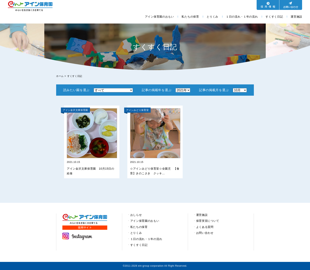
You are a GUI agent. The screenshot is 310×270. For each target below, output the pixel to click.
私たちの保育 (190, 16)
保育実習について (207, 220)
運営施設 (296, 16)
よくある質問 (205, 226)
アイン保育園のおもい (159, 16)
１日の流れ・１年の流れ (242, 16)
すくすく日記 (274, 16)
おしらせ (136, 214)
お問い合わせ (205, 232)
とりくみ (212, 16)
